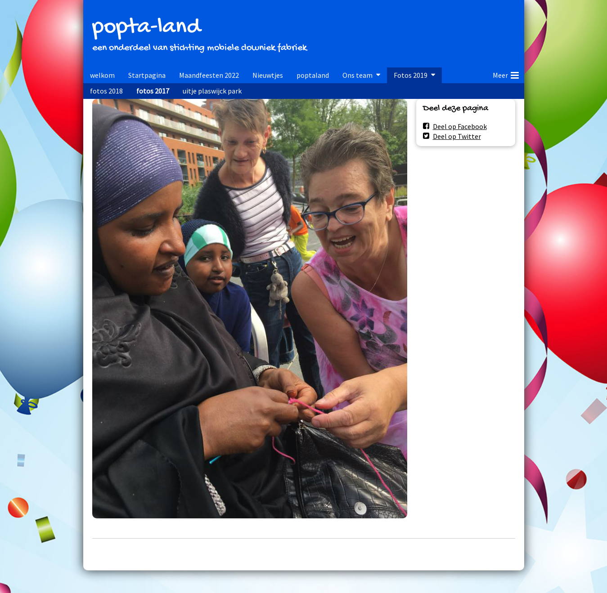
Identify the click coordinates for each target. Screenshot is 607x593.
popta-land (146, 27)
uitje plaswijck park (212, 90)
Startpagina (147, 75)
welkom (102, 75)
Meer (506, 73)
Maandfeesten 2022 (209, 75)
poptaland (313, 75)
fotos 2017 (152, 90)
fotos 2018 (106, 90)
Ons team (357, 75)
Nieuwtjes (267, 75)
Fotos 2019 (410, 75)
